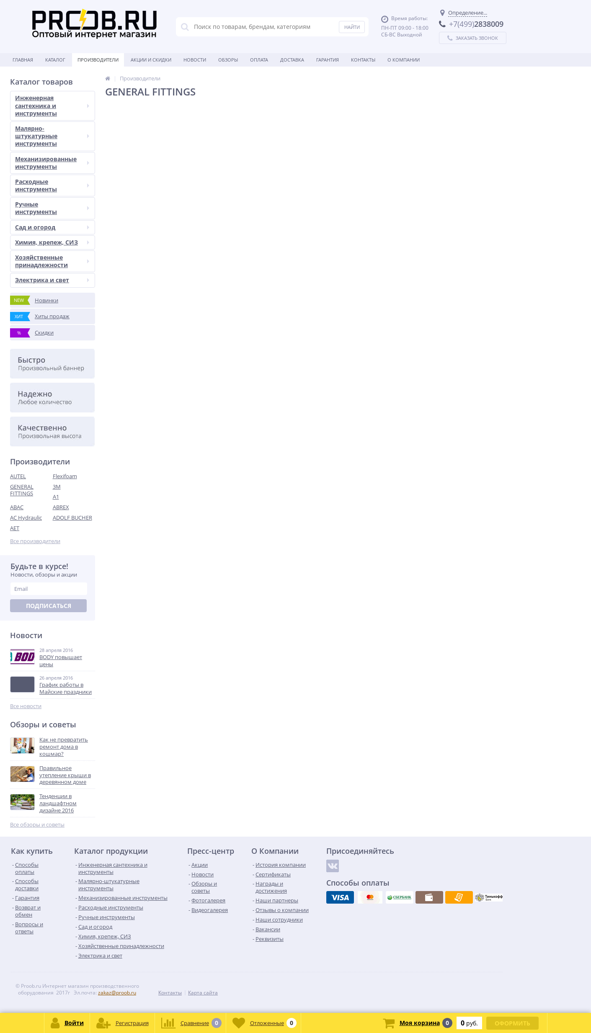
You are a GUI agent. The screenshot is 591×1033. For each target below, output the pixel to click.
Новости (194, 60)
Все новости (25, 706)
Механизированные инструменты (52, 162)
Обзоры (228, 60)
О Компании (403, 60)
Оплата (259, 60)
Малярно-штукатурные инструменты (52, 135)
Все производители (35, 541)
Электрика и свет (52, 280)
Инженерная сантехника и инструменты (52, 105)
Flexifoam (65, 476)
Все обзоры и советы (37, 824)
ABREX (61, 507)
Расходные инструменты (52, 185)
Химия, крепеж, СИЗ (52, 242)
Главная (23, 60)
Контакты (363, 60)
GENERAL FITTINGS (22, 490)
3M (57, 486)
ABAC (16, 507)
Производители (98, 60)
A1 (56, 496)
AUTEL (18, 476)
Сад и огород (52, 227)
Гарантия (327, 60)
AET (14, 528)
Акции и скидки (151, 60)
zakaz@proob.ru (117, 992)
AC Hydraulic (26, 517)
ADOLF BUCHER (72, 517)
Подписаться (48, 606)
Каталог (55, 60)
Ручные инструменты (52, 208)
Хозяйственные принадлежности (52, 261)
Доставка (292, 60)
